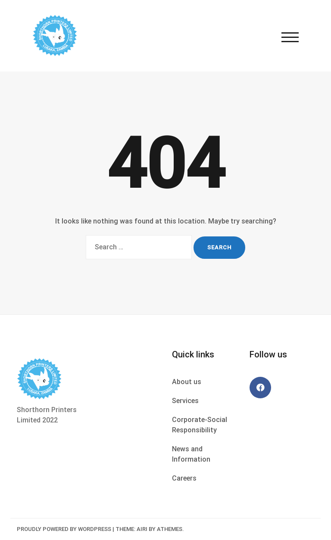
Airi (142, 529)
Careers (184, 478)
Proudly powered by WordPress (64, 529)
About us (186, 382)
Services (185, 401)
